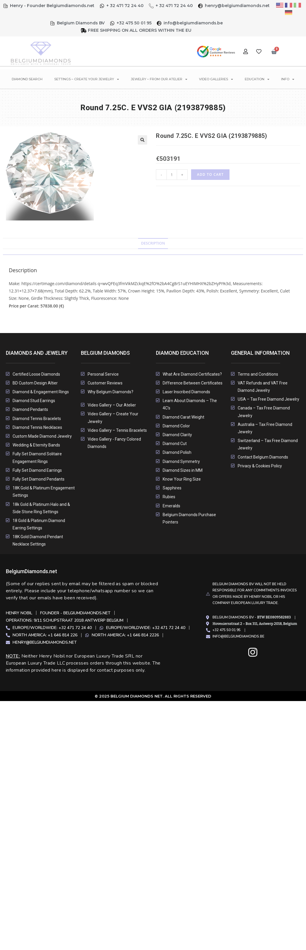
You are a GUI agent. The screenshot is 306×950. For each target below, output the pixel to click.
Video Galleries (216, 79)
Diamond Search (27, 79)
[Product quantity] (171, 174)
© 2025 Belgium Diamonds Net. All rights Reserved (153, 696)
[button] (142, 140)
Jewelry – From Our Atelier (159, 79)
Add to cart (210, 174)
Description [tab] (153, 243)
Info (287, 79)
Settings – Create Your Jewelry (86, 79)
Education (257, 79)
